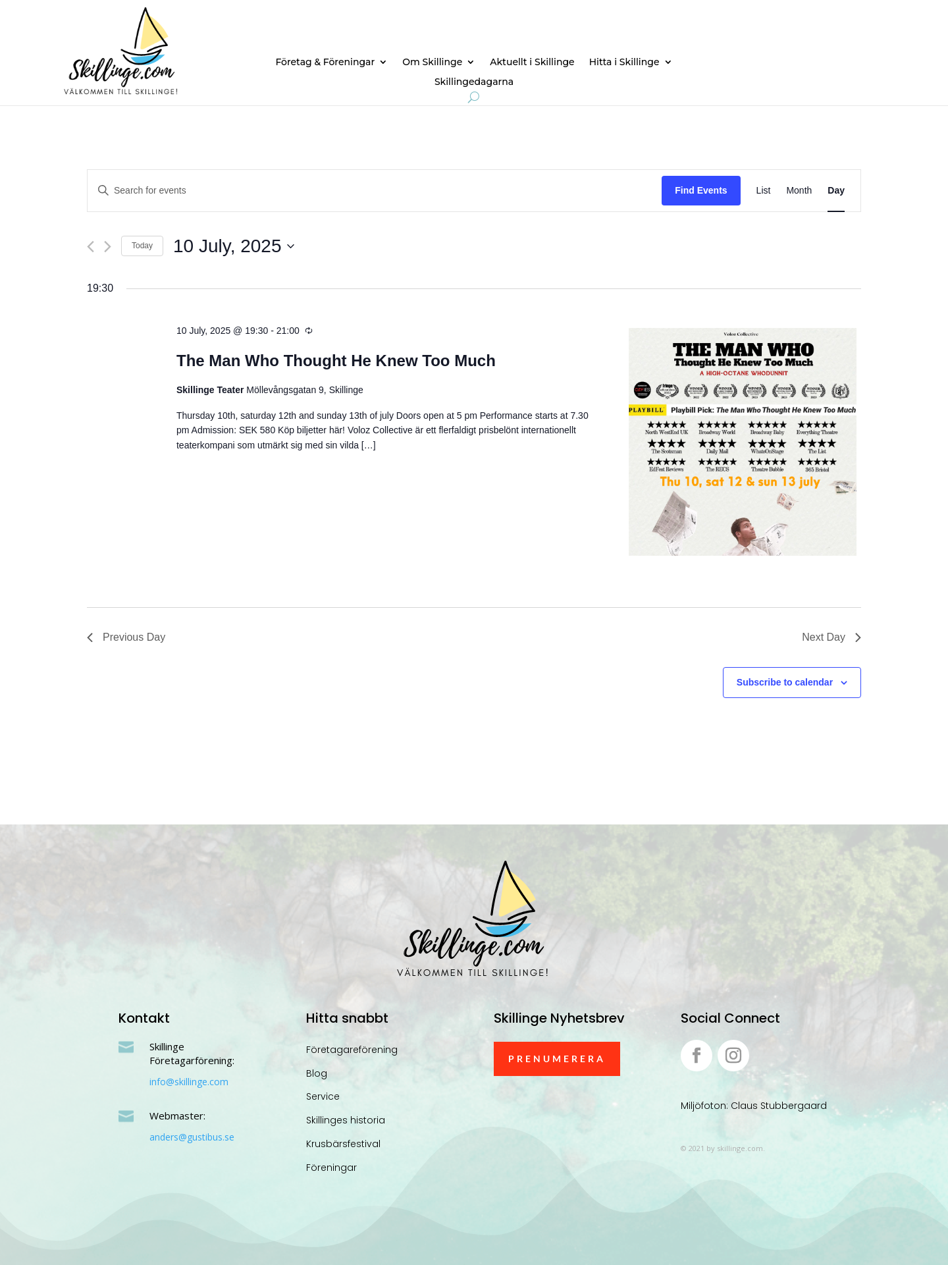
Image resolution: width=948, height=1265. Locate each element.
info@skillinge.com (188, 1081)
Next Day (831, 637)
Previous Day (126, 637)
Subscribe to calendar (785, 682)
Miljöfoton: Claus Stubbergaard (754, 1105)
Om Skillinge (432, 62)
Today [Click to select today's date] (142, 245)
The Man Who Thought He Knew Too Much (336, 360)
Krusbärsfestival (343, 1143)
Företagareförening (352, 1049)
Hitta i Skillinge (624, 62)
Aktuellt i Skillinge (532, 62)
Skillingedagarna (474, 82)
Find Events (701, 190)
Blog (316, 1073)
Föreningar (331, 1167)
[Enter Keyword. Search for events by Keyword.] (375, 190)
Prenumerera (557, 1058)
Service (323, 1096)
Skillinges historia (345, 1120)
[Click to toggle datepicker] (233, 246)
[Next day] (107, 246)
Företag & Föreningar (325, 62)
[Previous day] (90, 246)
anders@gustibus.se (191, 1137)
